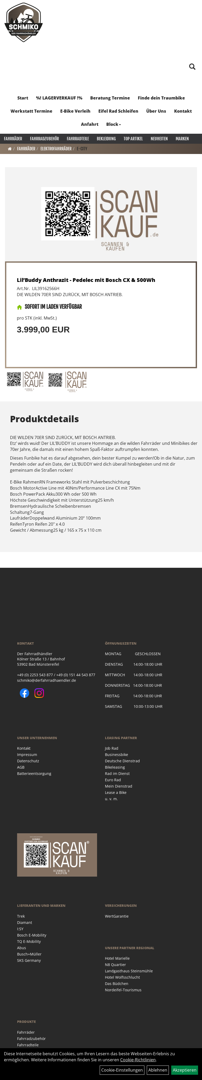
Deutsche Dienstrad (122, 760)
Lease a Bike (116, 792)
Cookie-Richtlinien (138, 1060)
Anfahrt (89, 124)
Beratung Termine (110, 98)
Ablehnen (157, 1070)
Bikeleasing (115, 767)
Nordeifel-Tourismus (123, 989)
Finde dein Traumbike (161, 98)
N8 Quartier (115, 964)
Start (22, 98)
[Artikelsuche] (192, 67)
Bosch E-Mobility (31, 935)
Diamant (24, 922)
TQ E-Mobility (29, 941)
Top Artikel (133, 138)
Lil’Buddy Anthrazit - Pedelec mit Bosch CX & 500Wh (86, 279)
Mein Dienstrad (118, 786)
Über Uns (156, 111)
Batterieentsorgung (34, 773)
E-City (82, 148)
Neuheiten (159, 138)
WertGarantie (117, 916)
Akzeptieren (184, 1070)
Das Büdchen (116, 983)
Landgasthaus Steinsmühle (129, 970)
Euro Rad (113, 779)
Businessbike (116, 754)
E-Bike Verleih (75, 111)
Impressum (27, 754)
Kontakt (183, 111)
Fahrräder (13, 138)
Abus (21, 947)
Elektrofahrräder (56, 148)
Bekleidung (106, 138)
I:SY (20, 928)
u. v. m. (111, 798)
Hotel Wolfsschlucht (122, 977)
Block (113, 124)
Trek (21, 916)
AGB (20, 767)
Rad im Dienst (117, 773)
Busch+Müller (29, 954)
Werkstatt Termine (31, 111)
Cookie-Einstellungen (122, 1070)
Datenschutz (28, 760)
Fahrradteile (78, 138)
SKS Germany (29, 960)
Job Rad (111, 748)
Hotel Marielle (117, 958)
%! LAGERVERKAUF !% (59, 98)
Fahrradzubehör (44, 138)
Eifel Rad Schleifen (118, 111)
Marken (182, 138)
